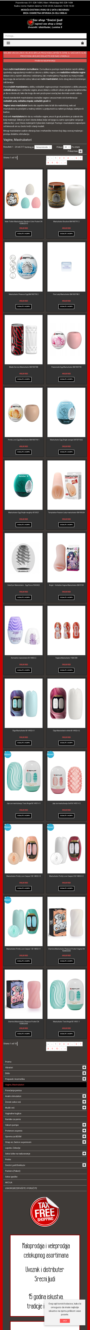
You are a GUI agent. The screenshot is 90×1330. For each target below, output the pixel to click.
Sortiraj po (29, 147)
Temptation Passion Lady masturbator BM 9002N (66, 512)
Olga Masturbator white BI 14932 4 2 (66, 731)
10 (57, 162)
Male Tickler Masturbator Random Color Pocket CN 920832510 (23, 223)
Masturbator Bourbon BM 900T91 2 (66, 221)
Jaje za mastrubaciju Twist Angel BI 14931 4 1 (24, 803)
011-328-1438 (35, 2)
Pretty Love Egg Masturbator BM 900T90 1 (23, 440)
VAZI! (65, 1321)
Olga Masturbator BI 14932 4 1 (23, 731)
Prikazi (60, 147)
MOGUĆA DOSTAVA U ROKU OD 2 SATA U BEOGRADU (45, 10)
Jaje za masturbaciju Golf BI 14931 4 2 (66, 803)
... (72, 158)
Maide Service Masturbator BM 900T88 (23, 367)
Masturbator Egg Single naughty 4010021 (23, 512)
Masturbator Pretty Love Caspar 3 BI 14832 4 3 (23, 876)
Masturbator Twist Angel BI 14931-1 (66, 1022)
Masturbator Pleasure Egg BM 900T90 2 (23, 294)
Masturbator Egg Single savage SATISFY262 (66, 440)
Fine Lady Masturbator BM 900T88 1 (66, 294)
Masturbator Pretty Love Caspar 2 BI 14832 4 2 (66, 876)
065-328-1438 (66, 2)
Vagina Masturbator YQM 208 (66, 658)
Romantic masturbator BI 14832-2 (23, 658)
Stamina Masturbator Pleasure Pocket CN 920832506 (23, 1023)
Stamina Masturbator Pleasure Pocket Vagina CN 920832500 (66, 950)
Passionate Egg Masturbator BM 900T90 (66, 367)
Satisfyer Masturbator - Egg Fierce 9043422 (24, 585)
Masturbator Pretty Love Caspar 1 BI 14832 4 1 (23, 949)
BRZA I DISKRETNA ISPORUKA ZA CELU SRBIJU (45, 13)
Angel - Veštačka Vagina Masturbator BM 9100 (66, 585)
